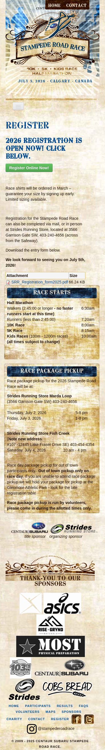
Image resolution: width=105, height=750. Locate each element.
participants (38, 706)
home (14, 706)
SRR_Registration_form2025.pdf (39, 282)
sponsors (71, 711)
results (65, 706)
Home (54, 6)
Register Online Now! (29, 168)
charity (14, 719)
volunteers (27, 711)
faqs (83, 706)
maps (51, 711)
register (60, 719)
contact (76, 6)
